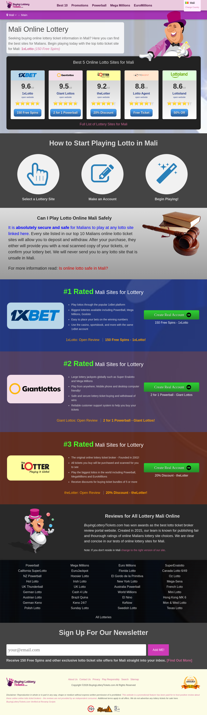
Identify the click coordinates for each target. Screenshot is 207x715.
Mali (11, 15)
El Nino (127, 615)
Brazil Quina (80, 615)
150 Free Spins (27, 112)
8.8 (140, 86)
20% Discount (103, 112)
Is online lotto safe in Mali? (61, 258)
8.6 (178, 86)
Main (24, 15)
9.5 (64, 86)
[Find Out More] (179, 660)
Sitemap (135, 679)
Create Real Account (188, 315)
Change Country (192, 7)
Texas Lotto (175, 626)
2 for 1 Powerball (65, 112)
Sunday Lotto (80, 626)
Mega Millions (120, 5)
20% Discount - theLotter (190, 472)
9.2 (102, 86)
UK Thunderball (32, 605)
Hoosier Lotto (80, 594)
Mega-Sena (175, 599)
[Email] (76, 650)
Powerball (99, 5)
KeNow (127, 621)
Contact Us (85, 679)
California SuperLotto (32, 589)
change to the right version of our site (161, 543)
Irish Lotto (79, 599)
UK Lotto (80, 605)
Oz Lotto (174, 594)
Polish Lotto (32, 626)
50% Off (179, 112)
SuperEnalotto (174, 584)
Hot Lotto (32, 599)
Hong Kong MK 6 (174, 615)
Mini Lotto (174, 610)
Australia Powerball (127, 605)
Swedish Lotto (127, 626)
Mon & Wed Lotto (174, 621)
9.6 (26, 86)
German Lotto (32, 610)
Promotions (79, 5)
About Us (72, 679)
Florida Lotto (127, 589)
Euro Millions (127, 584)
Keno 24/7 (80, 621)
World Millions (127, 610)
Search (125, 679)
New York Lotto (127, 599)
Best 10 (62, 5)
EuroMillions (143, 5)
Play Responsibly (110, 679)
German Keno (32, 621)
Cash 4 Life (79, 610)
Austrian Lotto (32, 615)
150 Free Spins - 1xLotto (190, 319)
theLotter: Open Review (82, 511)
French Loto (175, 605)
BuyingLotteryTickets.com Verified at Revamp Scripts (31, 702)
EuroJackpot (79, 589)
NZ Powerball (32, 594)
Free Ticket (141, 112)
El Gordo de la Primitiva (127, 594)
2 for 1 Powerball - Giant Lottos (190, 392)
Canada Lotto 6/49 (174, 589)
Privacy (96, 679)
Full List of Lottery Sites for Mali (103, 124)
